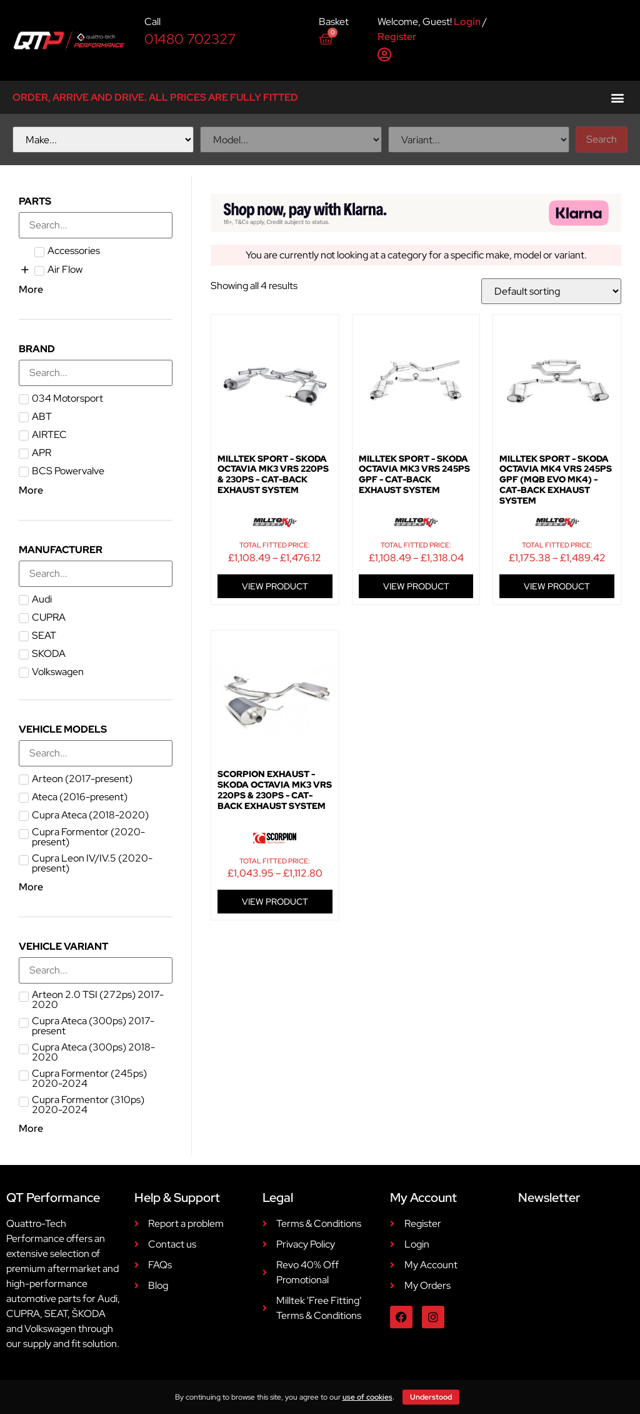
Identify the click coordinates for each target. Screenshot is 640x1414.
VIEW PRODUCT (275, 586)
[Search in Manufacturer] (95, 574)
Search (601, 139)
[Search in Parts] (95, 225)
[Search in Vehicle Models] (95, 753)
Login (467, 21)
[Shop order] (551, 291)
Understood (431, 1397)
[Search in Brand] (95, 373)
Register (397, 36)
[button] (617, 97)
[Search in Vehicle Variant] (95, 970)
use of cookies (367, 1397)
